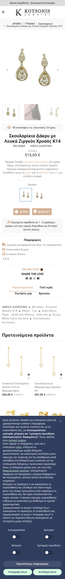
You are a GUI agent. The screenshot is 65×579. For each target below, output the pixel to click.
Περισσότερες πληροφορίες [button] (32, 563)
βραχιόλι (44, 172)
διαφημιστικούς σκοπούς (16, 470)
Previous (7, 70)
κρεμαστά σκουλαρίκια (36, 161)
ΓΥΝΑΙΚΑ (30, 23)
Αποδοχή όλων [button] (47, 572)
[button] (60, 421)
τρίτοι (18, 447)
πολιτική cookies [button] (17, 440)
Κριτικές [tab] (44, 293)
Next (57, 70)
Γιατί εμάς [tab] (46, 287)
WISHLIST (42, 211)
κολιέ (28, 172)
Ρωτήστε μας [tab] (23, 293)
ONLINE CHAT (32, 269)
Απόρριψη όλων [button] (17, 572)
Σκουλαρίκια (46, 23)
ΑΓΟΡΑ (21, 211)
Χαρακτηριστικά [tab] (22, 287)
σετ (56, 172)
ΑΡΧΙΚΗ (16, 23)
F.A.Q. (6, 258)
